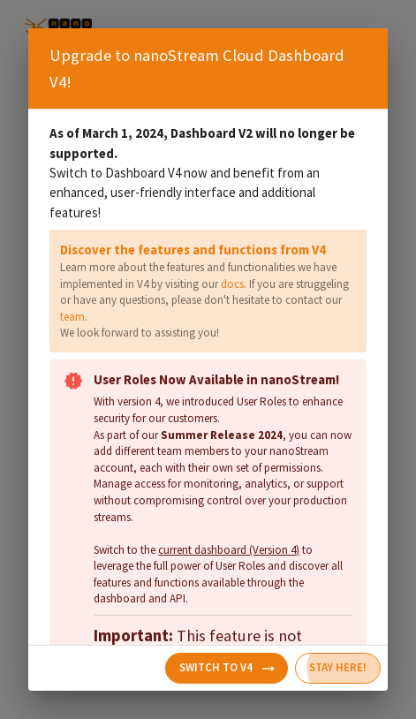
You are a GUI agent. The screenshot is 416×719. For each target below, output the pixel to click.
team (72, 316)
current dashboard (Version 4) (228, 549)
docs (232, 283)
